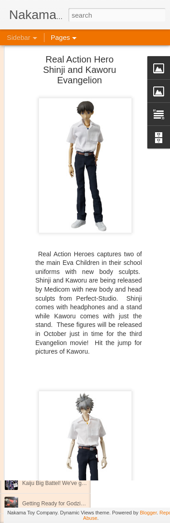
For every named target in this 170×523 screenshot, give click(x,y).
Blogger (148, 512)
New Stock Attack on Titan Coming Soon (71, 422)
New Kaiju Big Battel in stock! (57, 381)
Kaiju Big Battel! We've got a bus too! (67, 483)
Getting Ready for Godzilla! (54, 503)
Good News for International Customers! (70, 442)
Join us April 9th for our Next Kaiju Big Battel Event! (84, 401)
